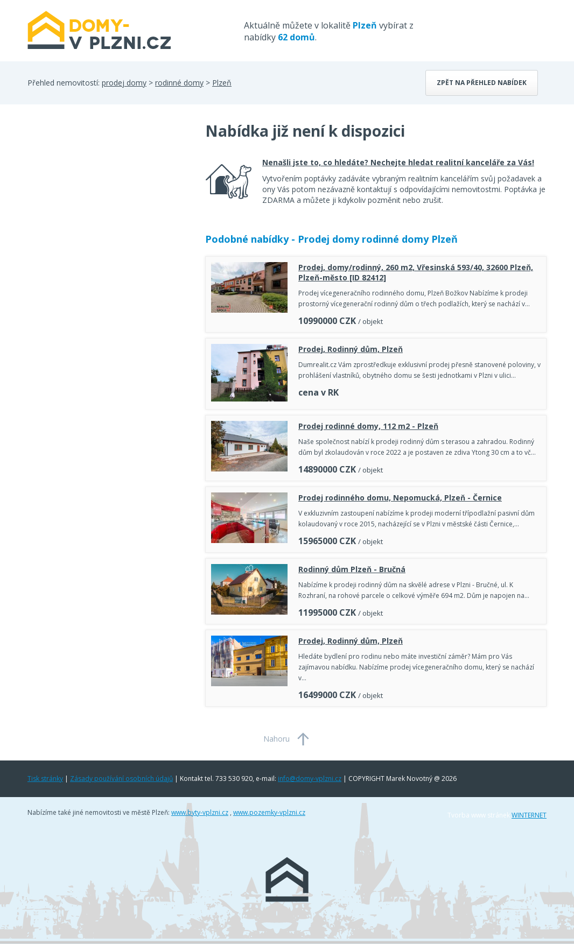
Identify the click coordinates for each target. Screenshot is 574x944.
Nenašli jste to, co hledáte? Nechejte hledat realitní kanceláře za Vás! (398, 162)
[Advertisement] (108, 206)
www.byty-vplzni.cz (199, 812)
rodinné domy (179, 83)
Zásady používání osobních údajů (121, 778)
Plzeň (222, 83)
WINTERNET (529, 815)
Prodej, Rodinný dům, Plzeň (350, 349)
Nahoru (276, 739)
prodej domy (124, 83)
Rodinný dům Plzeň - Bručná (351, 569)
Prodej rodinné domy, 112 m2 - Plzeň (368, 426)
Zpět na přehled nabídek (482, 82)
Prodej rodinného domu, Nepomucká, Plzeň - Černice (400, 497)
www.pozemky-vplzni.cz (269, 812)
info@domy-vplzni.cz (309, 778)
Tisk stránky (45, 778)
